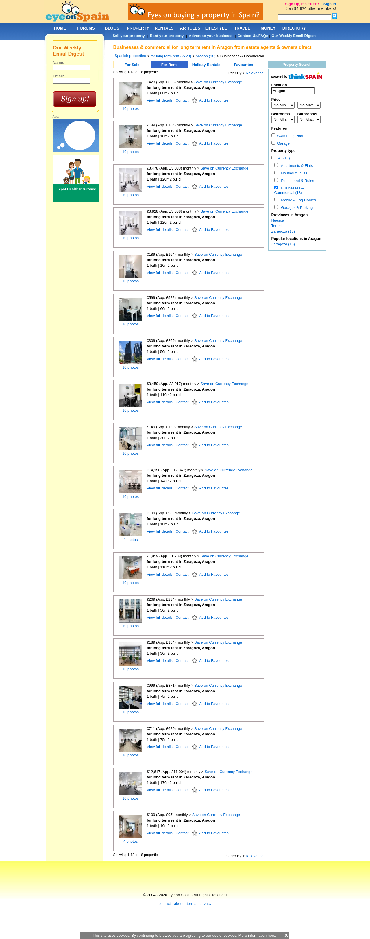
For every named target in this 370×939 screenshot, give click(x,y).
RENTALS (164, 28)
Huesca (277, 220)
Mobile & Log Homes (297, 200)
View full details (160, 100)
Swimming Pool (287, 136)
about (179, 903)
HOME (60, 28)
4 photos (130, 539)
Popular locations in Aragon (296, 238)
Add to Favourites (214, 100)
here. (272, 935)
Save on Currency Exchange (218, 82)
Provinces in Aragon (289, 215)
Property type (283, 150)
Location (279, 85)
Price (276, 99)
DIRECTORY (294, 28)
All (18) (283, 158)
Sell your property (129, 36)
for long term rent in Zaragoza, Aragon (181, 87)
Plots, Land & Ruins (296, 180)
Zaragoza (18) (283, 231)
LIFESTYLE (216, 28)
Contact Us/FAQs (253, 36)
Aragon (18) (206, 56)
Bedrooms (280, 114)
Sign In (329, 4)
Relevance (254, 73)
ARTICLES (190, 28)
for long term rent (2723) (171, 56)
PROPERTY (138, 28)
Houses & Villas (293, 173)
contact (165, 903)
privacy (205, 903)
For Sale (132, 64)
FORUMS (86, 28)
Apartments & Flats (296, 165)
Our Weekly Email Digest (293, 36)
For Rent (169, 64)
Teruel (276, 226)
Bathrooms (307, 114)
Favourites (243, 64)
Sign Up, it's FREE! (302, 4)
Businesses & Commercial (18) (289, 190)
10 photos (130, 108)
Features (279, 128)
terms (191, 903)
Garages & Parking (296, 207)
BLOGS (112, 28)
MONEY (268, 28)
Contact (181, 100)
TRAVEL (242, 28)
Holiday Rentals (206, 64)
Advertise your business (210, 36)
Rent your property (167, 36)
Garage (280, 143)
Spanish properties (130, 56)
